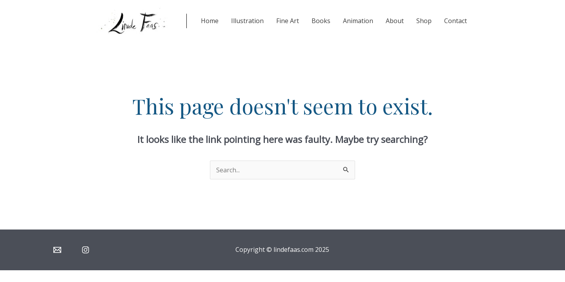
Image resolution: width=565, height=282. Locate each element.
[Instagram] (85, 250)
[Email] (57, 250)
